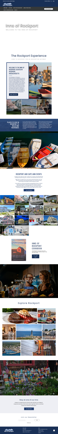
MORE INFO (29, 287)
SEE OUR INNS (29, 408)
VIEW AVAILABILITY (10, 33)
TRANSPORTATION (29, 384)
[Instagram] (54, 1)
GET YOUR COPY (36, 256)
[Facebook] (52, 1)
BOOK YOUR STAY (13, 94)
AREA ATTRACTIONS (10, 160)
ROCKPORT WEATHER (29, 47)
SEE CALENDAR (29, 190)
